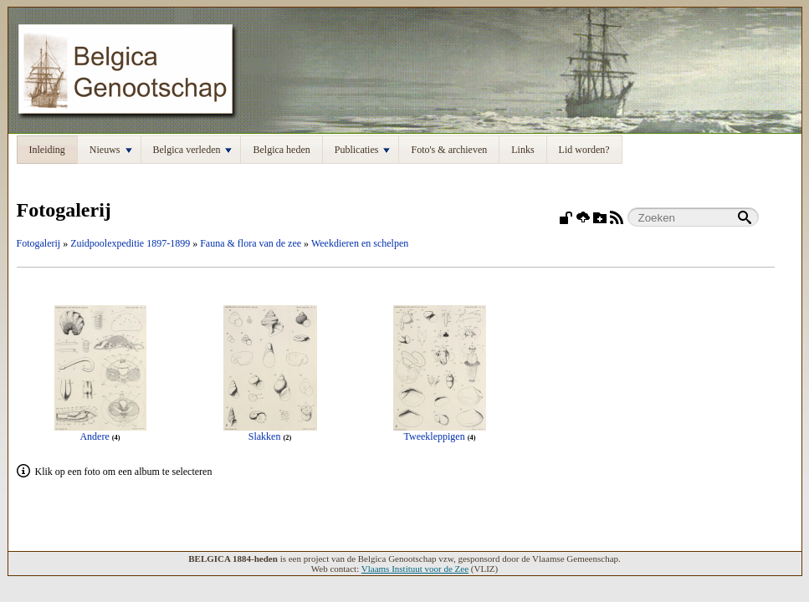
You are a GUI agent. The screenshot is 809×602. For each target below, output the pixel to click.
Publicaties (363, 150)
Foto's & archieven (449, 150)
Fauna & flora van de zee (250, 243)
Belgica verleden (193, 150)
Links (522, 150)
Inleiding (47, 150)
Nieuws (111, 150)
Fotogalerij (39, 243)
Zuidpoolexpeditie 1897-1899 (130, 243)
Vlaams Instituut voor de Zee (415, 569)
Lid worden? (584, 150)
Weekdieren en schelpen (359, 243)
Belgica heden (281, 150)
